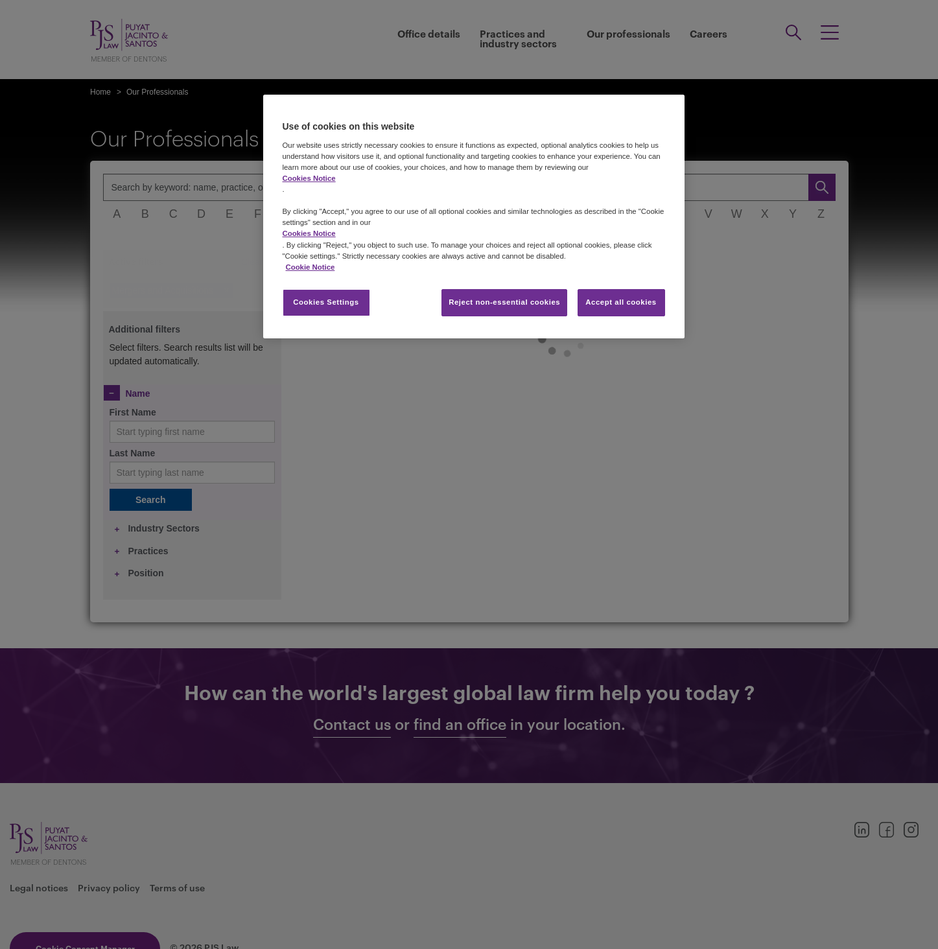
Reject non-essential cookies (504, 302)
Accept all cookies (621, 302)
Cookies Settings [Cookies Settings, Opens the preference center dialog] (325, 302)
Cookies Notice (309, 178)
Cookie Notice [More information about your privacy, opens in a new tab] (310, 267)
